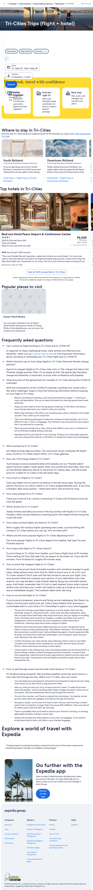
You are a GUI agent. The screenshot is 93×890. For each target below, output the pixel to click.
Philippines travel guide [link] (36, 825)
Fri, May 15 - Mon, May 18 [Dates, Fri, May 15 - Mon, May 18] (24, 68)
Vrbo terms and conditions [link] (55, 839)
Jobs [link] (6, 829)
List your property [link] (11, 834)
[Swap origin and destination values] (46, 58)
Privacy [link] (52, 825)
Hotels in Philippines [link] (35, 829)
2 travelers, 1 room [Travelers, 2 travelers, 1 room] (59, 68)
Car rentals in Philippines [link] (32, 853)
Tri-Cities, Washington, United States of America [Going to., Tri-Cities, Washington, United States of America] (71, 59)
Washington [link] (59, 3)
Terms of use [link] (54, 834)
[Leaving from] (25, 58)
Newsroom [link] (9, 843)
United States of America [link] (43, 3)
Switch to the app (43, 793)
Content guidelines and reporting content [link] (58, 846)
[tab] (23, 42)
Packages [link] (13, 3)
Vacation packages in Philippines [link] (35, 842)
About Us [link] (8, 825)
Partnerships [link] (9, 838)
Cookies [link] (52, 829)
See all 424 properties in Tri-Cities (46, 272)
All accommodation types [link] (34, 860)
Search (82, 67)
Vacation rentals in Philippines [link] (34, 835)
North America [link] (25, 3)
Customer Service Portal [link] (43, 354)
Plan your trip (86, 3)
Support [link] (74, 825)
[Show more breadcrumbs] (4, 3)
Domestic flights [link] (33, 848)
